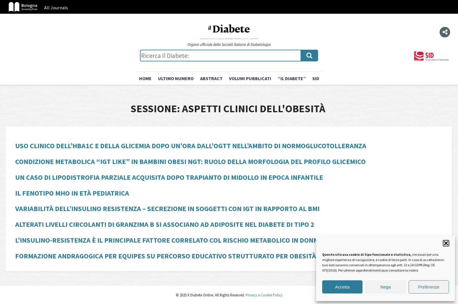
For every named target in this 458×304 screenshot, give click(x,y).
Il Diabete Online (229, 31)
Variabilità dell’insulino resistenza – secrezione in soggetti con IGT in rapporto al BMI (167, 208)
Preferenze (428, 286)
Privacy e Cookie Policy (263, 295)
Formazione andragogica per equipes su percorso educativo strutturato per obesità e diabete (182, 255)
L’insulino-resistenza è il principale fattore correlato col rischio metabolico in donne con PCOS (184, 240)
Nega (385, 286)
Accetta (342, 286)
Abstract (211, 78)
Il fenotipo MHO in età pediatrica (72, 193)
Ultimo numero (176, 78)
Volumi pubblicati (250, 78)
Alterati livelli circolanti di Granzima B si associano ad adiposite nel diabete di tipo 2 (164, 224)
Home (145, 78)
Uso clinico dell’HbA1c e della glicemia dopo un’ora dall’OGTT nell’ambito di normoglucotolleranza (190, 145)
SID (315, 78)
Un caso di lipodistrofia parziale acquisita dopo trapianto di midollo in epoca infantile (169, 177)
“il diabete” (292, 78)
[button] (446, 243)
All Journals (56, 8)
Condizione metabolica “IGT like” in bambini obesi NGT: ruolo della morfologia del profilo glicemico (190, 161)
